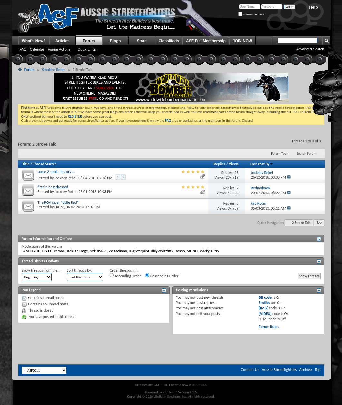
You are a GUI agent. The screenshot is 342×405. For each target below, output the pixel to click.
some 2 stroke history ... (56, 171)
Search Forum (307, 153)
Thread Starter (44, 164)
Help (313, 7)
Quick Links (86, 49)
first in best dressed (53, 187)
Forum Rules (269, 327)
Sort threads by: (79, 270)
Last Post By (261, 164)
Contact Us (250, 369)
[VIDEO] (265, 313)
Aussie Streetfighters (279, 369)
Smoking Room (53, 69)
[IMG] (263, 308)
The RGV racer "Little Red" (58, 202)
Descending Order (161, 275)
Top (319, 223)
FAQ (23, 49)
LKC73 (59, 207)
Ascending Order (125, 275)
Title (26, 164)
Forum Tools (279, 153)
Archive (305, 369)
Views (234, 164)
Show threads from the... (41, 270)
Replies (219, 164)
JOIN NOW (242, 41)
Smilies (264, 302)
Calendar (37, 49)
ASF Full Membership (206, 41)
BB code (265, 297)
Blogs (115, 41)
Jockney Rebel (65, 178)
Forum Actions (59, 49)
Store (142, 41)
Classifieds (169, 41)
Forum (89, 41)
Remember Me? (251, 14)
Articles (62, 41)
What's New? (34, 41)
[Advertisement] (91, 348)
